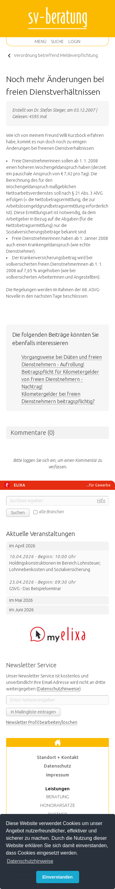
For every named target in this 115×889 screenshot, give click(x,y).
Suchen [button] (18, 512)
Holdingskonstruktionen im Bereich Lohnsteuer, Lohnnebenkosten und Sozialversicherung (57, 563)
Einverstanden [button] (57, 877)
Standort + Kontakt (58, 757)
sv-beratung (57, 18)
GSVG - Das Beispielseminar (57, 585)
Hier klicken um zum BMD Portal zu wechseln (57, 634)
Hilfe (101, 500)
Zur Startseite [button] (57, 742)
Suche (57, 41)
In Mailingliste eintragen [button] (33, 711)
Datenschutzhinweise (58, 688)
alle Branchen (51, 511)
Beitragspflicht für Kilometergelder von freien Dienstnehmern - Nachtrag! (60, 379)
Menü (40, 41)
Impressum (57, 774)
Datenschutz (57, 765)
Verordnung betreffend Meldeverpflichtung (56, 55)
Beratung (57, 796)
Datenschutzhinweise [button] (30, 861)
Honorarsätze (57, 805)
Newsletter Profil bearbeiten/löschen (41, 722)
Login (74, 41)
